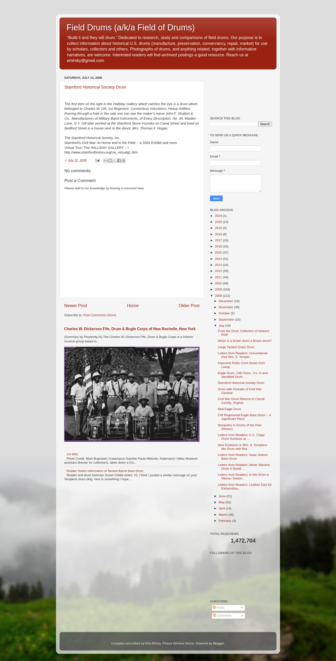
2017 (219, 240)
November (226, 307)
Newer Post (75, 305)
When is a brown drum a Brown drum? (245, 341)
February (225, 520)
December (226, 301)
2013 (219, 265)
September (227, 319)
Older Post (189, 305)
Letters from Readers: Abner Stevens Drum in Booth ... (244, 466)
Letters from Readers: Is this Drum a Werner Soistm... (243, 476)
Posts (218, 607)
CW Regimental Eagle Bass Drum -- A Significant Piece (244, 417)
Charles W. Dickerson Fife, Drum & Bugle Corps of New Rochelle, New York (130, 329)
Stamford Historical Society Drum (95, 87)
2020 (219, 222)
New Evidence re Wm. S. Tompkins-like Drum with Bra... (243, 446)
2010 (219, 283)
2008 (219, 295)
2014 (219, 259)
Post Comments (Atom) (100, 315)
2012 (219, 271)
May (222, 502)
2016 (219, 246)
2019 (219, 228)
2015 (219, 252)
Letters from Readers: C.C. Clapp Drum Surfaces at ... (241, 436)
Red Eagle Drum (229, 409)
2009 (219, 289)
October (225, 313)
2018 (219, 234)
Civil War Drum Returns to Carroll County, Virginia (241, 400)
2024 (219, 216)
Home (133, 305)
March (223, 514)
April (222, 508)
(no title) (72, 454)
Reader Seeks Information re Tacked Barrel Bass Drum (104, 471)
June (222, 496)
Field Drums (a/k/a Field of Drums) (130, 27)
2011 (219, 277)
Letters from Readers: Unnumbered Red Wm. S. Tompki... (242, 355)
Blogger (218, 643)
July (222, 325)
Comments (222, 615)
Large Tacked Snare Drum (236, 347)
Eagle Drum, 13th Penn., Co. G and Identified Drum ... (243, 375)
